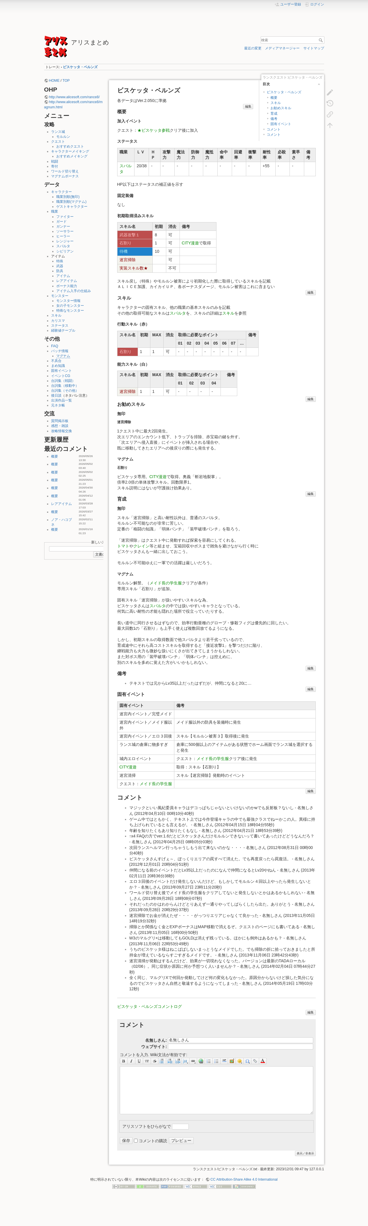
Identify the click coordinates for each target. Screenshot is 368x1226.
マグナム (63, 356)
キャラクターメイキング (70, 151)
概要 (54, 456)
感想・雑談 (59, 426)
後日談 (56, 395)
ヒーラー (63, 236)
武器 (59, 266)
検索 (321, 40)
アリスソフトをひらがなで (146, 1126)
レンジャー (65, 241)
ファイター (65, 217)
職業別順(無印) (67, 197)
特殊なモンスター (70, 311)
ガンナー (63, 226)
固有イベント (61, 371)
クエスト (58, 142)
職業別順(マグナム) (71, 202)
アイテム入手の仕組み (73, 291)
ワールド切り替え (65, 171)
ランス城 (58, 132)
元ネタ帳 (58, 405)
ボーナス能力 (66, 286)
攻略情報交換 (61, 431)
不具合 (56, 361)
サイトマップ (313, 48)
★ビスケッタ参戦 (153, 130)
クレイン (141, 546)
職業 (54, 211)
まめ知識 (58, 366)
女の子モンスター (70, 306)
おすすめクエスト (70, 146)
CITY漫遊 (190, 243)
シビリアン (65, 251)
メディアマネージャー (282, 48)
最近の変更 (252, 48)
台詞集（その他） (65, 391)
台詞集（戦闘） (63, 381)
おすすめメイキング (71, 156)
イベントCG (60, 376)
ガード (61, 222)
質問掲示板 (59, 421)
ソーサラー (65, 231)
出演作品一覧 (61, 400)
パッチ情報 (59, 351)
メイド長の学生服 (166, 583)
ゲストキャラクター (71, 207)
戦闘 (54, 161)
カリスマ (58, 321)
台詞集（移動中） (65, 386)
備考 (273, 119)
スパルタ (63, 246)
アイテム (63, 276)
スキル (56, 315)
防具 (59, 271)
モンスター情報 (68, 301)
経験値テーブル (63, 330)
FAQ (54, 346)
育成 (273, 114)
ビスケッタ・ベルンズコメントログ (149, 1006)
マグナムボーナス (65, 176)
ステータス (59, 326)
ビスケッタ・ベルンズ (80, 67)
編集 (248, 106)
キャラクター (61, 192)
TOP (66, 81)
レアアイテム (66, 281)
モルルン (63, 137)
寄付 (54, 166)
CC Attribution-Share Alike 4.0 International (244, 1179)
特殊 (59, 261)
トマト (123, 546)
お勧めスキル (280, 108)
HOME (54, 81)
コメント (274, 129)
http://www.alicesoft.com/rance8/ (74, 97)
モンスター (59, 296)
